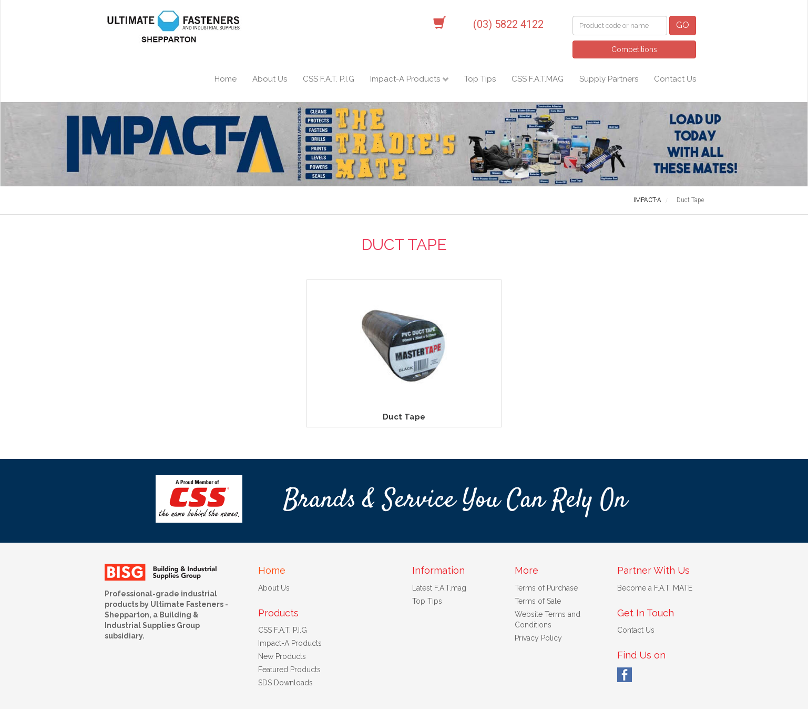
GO (682, 25)
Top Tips (480, 79)
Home (225, 79)
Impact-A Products (406, 79)
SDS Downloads (285, 644)
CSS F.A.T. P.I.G (328, 79)
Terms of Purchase (546, 549)
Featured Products (289, 631)
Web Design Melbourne (489, 696)
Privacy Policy (538, 599)
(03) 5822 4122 (508, 24)
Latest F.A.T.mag (439, 549)
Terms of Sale (538, 562)
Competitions (634, 49)
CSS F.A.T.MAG (538, 79)
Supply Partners (608, 79)
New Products (282, 618)
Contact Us (675, 79)
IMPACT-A (647, 200)
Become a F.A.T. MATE (654, 549)
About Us (269, 79)
